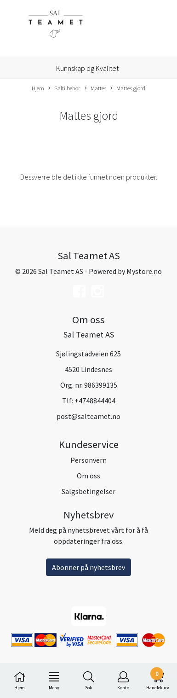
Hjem (38, 88)
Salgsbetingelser (88, 491)
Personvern (88, 460)
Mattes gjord (127, 88)
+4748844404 (94, 400)
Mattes (95, 88)
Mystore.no (144, 271)
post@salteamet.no (88, 416)
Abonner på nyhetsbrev (88, 567)
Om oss (88, 475)
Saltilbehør (64, 88)
